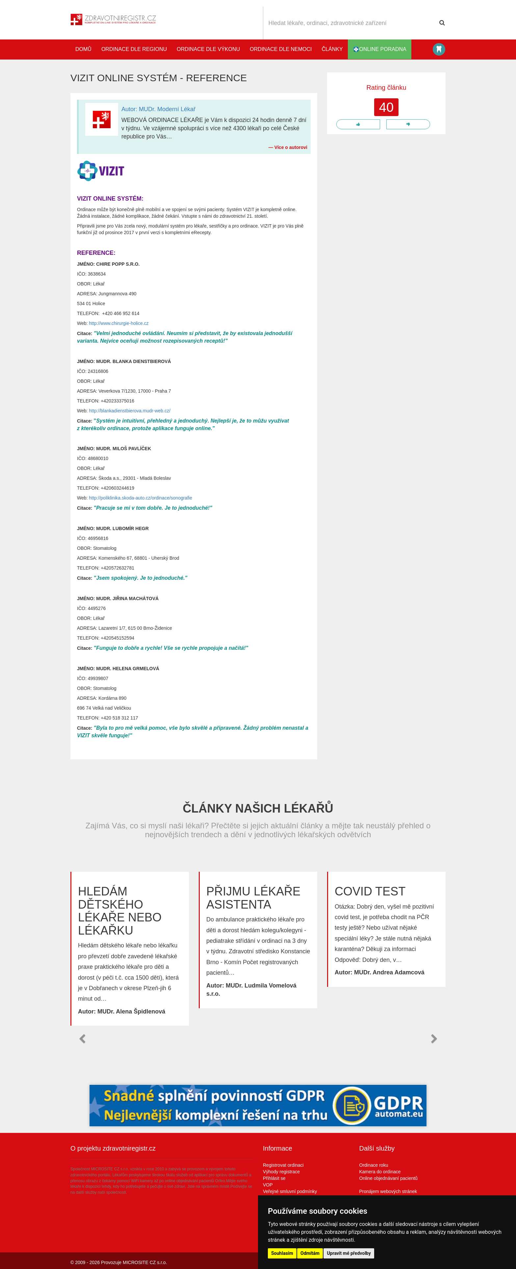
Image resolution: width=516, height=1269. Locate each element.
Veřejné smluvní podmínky (290, 1191)
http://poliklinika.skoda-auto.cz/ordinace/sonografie (140, 497)
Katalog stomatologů (439, 49)
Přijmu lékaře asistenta (253, 898)
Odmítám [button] (310, 1253)
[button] (82, 1038)
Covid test (370, 891)
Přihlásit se (274, 1178)
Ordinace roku (373, 1165)
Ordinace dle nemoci (281, 49)
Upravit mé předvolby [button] (349, 1253)
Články (332, 49)
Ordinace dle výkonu (208, 49)
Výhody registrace (281, 1171)
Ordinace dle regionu (134, 49)
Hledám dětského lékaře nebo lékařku (120, 911)
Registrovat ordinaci (283, 1165)
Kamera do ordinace (380, 1171)
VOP (268, 1184)
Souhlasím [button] (282, 1253)
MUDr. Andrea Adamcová (389, 972)
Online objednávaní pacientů (388, 1178)
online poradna (379, 49)
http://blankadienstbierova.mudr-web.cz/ (129, 410)
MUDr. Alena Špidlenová (131, 1011)
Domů (83, 49)
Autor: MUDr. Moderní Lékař (158, 109)
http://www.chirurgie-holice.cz (118, 323)
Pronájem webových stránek (388, 1191)
